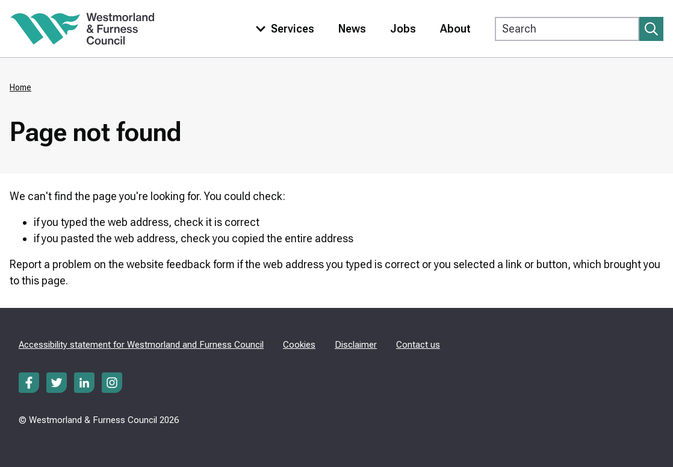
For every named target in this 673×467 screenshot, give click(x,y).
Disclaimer (356, 344)
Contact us (418, 344)
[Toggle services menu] (282, 28)
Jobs (403, 28)
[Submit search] (651, 29)
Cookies (299, 344)
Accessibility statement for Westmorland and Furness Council (141, 344)
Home (20, 87)
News (352, 28)
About (455, 28)
